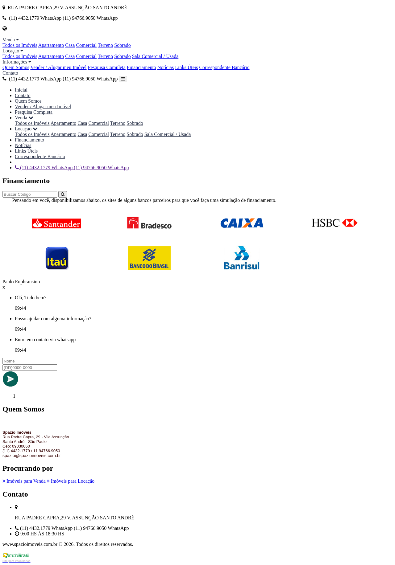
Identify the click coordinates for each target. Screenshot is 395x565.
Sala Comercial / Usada (155, 56)
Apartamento (51, 45)
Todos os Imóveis (19, 45)
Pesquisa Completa (107, 67)
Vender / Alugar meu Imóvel (58, 67)
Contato (10, 73)
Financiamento (141, 67)
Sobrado (122, 45)
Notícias (165, 67)
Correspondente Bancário (224, 67)
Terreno (105, 45)
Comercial (86, 45)
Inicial (21, 89)
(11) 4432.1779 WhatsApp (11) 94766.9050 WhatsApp (60, 78)
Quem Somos (15, 67)
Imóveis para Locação (70, 481)
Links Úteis (186, 67)
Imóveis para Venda (24, 481)
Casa (70, 45)
